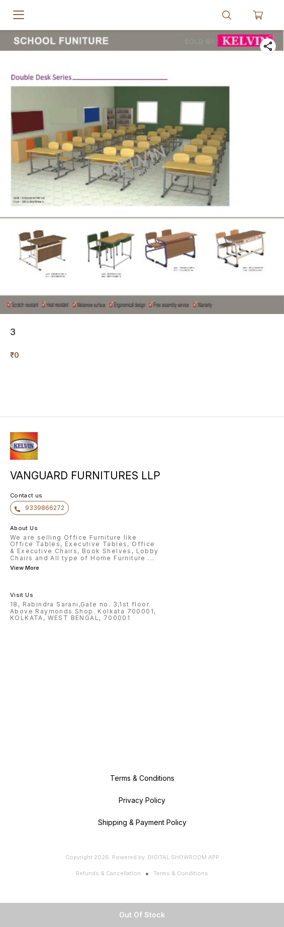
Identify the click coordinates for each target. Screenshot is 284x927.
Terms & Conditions (180, 873)
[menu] (18, 15)
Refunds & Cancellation (108, 873)
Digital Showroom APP (183, 857)
